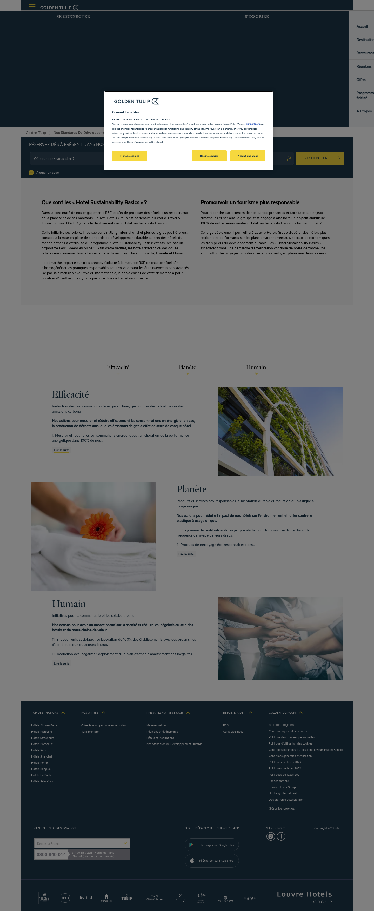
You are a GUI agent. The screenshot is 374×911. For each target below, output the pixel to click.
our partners (253, 124)
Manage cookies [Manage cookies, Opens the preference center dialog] (129, 155)
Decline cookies (209, 155)
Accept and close (248, 155)
